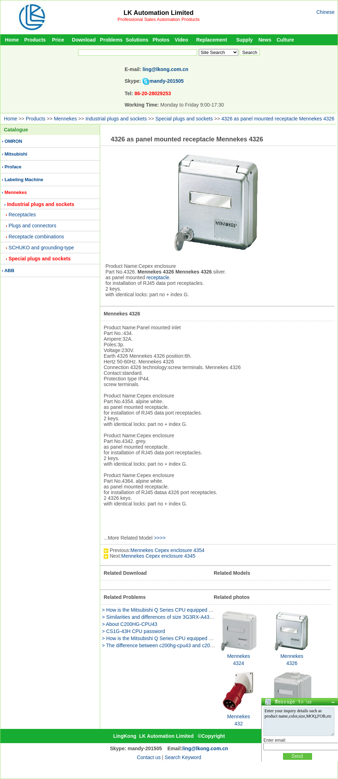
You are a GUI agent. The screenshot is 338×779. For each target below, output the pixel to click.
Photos (161, 40)
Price (58, 40)
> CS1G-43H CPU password (133, 631)
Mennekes (65, 118)
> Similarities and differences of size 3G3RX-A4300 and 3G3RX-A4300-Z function (192, 617)
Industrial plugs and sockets (116, 118)
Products (35, 40)
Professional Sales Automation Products (159, 19)
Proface (13, 166)
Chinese (325, 12)
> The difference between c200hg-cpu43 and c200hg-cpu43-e (170, 645)
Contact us (148, 757)
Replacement (211, 40)
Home (12, 40)
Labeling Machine (24, 179)
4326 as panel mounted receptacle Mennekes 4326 (278, 118)
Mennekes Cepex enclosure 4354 (167, 550)
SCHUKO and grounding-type (41, 247)
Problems (111, 40)
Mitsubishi (16, 154)
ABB (9, 270)
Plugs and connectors (32, 225)
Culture (285, 40)
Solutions (137, 40)
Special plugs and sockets (184, 118)
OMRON (13, 141)
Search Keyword (183, 757)
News (265, 40)
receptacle (157, 277)
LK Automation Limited (158, 12)
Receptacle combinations (36, 236)
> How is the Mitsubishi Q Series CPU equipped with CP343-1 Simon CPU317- (189, 610)
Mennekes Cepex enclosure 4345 (158, 556)
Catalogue (16, 129)
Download (84, 40)
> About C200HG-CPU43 (129, 624)
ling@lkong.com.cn (166, 69)
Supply (244, 40)
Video (181, 40)
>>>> (160, 538)
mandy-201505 (166, 81)
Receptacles (22, 214)
